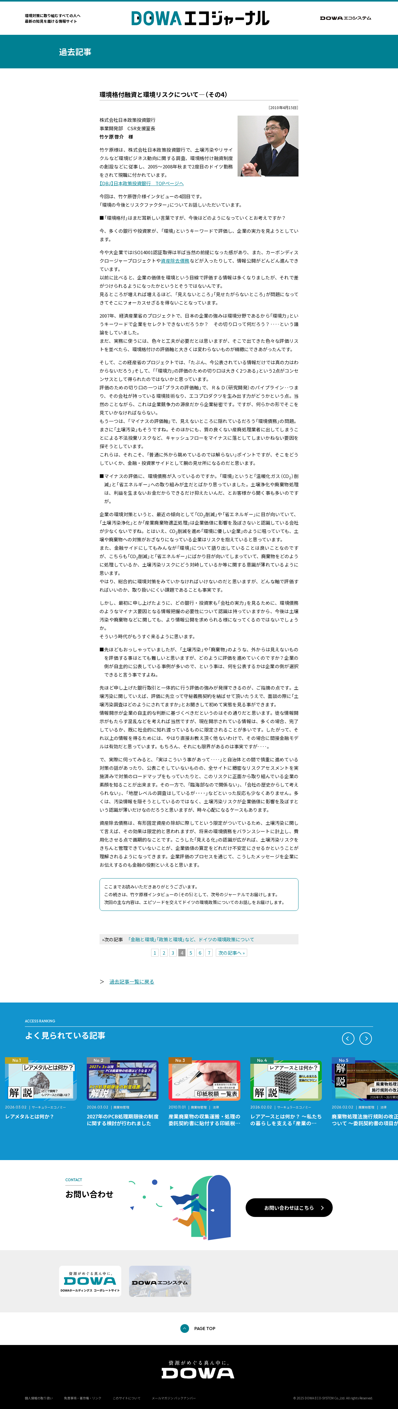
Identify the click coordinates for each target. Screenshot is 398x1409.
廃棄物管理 (121, 1107)
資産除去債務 (175, 260)
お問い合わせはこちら (289, 1207)
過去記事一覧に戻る (131, 981)
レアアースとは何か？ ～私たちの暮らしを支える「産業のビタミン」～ (286, 1123)
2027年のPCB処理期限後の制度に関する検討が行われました (123, 1120)
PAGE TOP (204, 1328)
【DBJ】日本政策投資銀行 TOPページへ (142, 183)
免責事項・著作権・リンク (82, 1398)
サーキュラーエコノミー (49, 1107)
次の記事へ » (231, 952)
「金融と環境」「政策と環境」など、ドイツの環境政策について (191, 939)
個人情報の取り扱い (39, 1398)
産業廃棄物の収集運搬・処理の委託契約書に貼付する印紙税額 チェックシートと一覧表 (207, 1123)
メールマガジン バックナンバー (174, 1398)
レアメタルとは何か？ (29, 1116)
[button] (348, 1038)
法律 (216, 1107)
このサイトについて (127, 1398)
